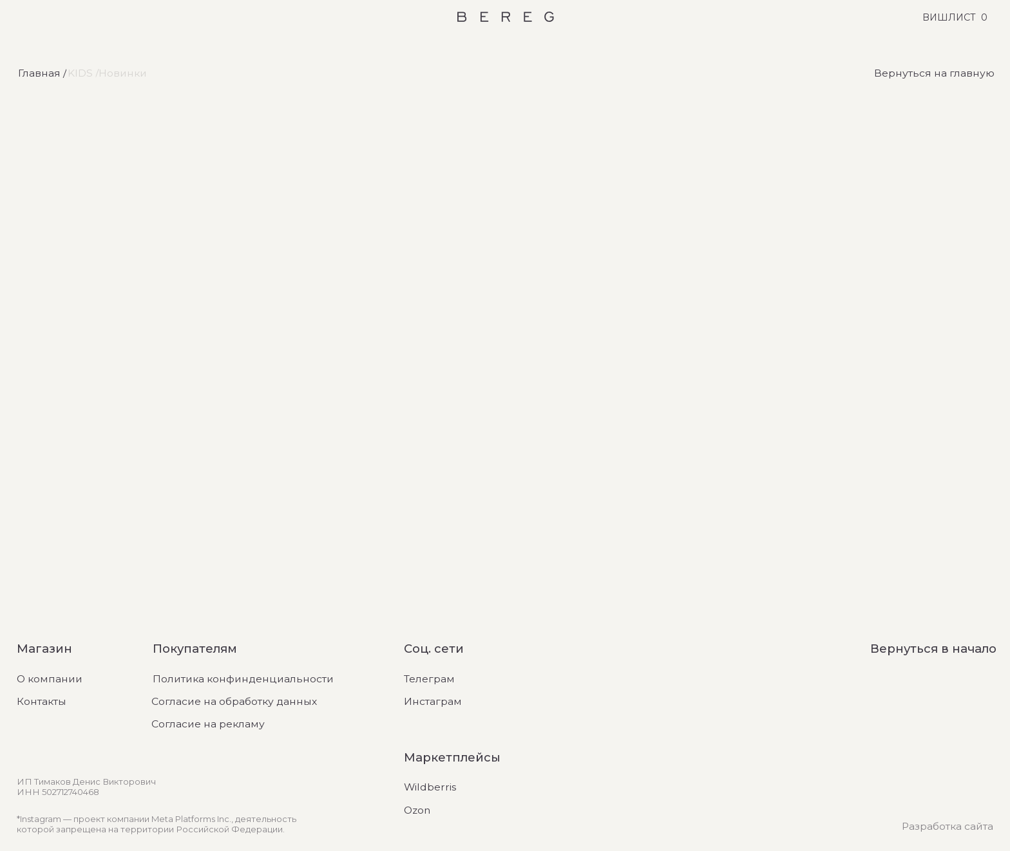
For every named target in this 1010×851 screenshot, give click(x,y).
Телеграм (429, 679)
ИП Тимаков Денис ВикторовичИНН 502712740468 (86, 786)
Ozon (417, 810)
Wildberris (430, 787)
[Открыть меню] (21, 17)
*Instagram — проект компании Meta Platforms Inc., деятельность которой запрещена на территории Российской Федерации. (156, 824)
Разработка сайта (947, 826)
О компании (49, 679)
